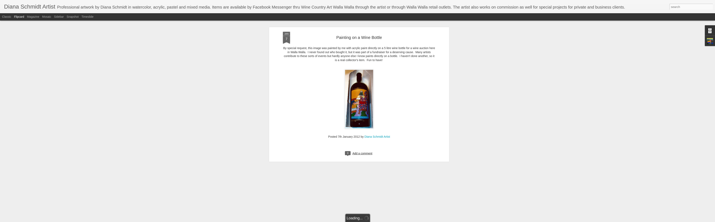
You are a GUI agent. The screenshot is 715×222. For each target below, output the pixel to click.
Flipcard (19, 16)
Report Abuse (382, 220)
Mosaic (46, 16)
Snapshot (73, 16)
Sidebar (59, 16)
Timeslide (87, 16)
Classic (6, 16)
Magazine (33, 16)
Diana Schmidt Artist (377, 96)
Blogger (370, 220)
